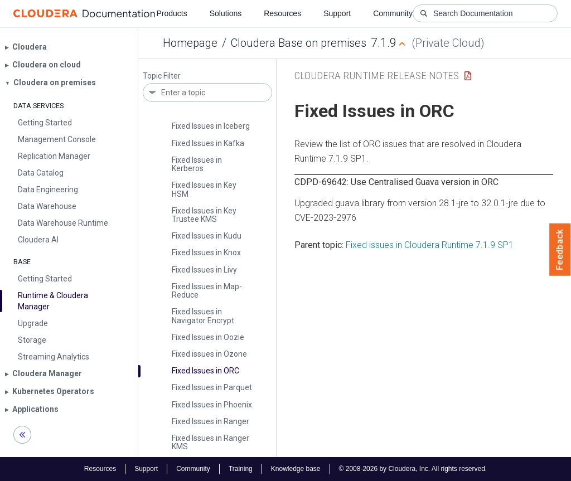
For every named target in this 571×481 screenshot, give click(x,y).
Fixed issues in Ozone (209, 353)
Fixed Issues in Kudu (206, 235)
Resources (282, 13)
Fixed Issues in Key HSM (204, 189)
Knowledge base (296, 469)
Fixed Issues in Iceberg (211, 126)
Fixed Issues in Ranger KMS (210, 442)
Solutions (226, 13)
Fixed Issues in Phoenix (212, 404)
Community (393, 13)
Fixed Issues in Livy (204, 269)
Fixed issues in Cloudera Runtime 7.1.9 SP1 (430, 245)
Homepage (190, 43)
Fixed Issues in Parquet (212, 387)
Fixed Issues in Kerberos (197, 164)
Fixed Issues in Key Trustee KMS (204, 215)
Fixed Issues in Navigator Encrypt (203, 315)
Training (241, 469)
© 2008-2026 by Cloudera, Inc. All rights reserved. (413, 469)
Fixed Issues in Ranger (210, 421)
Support (337, 13)
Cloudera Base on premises (298, 43)
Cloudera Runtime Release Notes (376, 75)
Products (171, 13)
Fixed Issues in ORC (205, 370)
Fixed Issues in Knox (206, 252)
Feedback (560, 249)
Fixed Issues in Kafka (208, 143)
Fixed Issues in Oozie (208, 337)
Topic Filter (162, 76)
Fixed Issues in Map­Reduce (207, 290)
